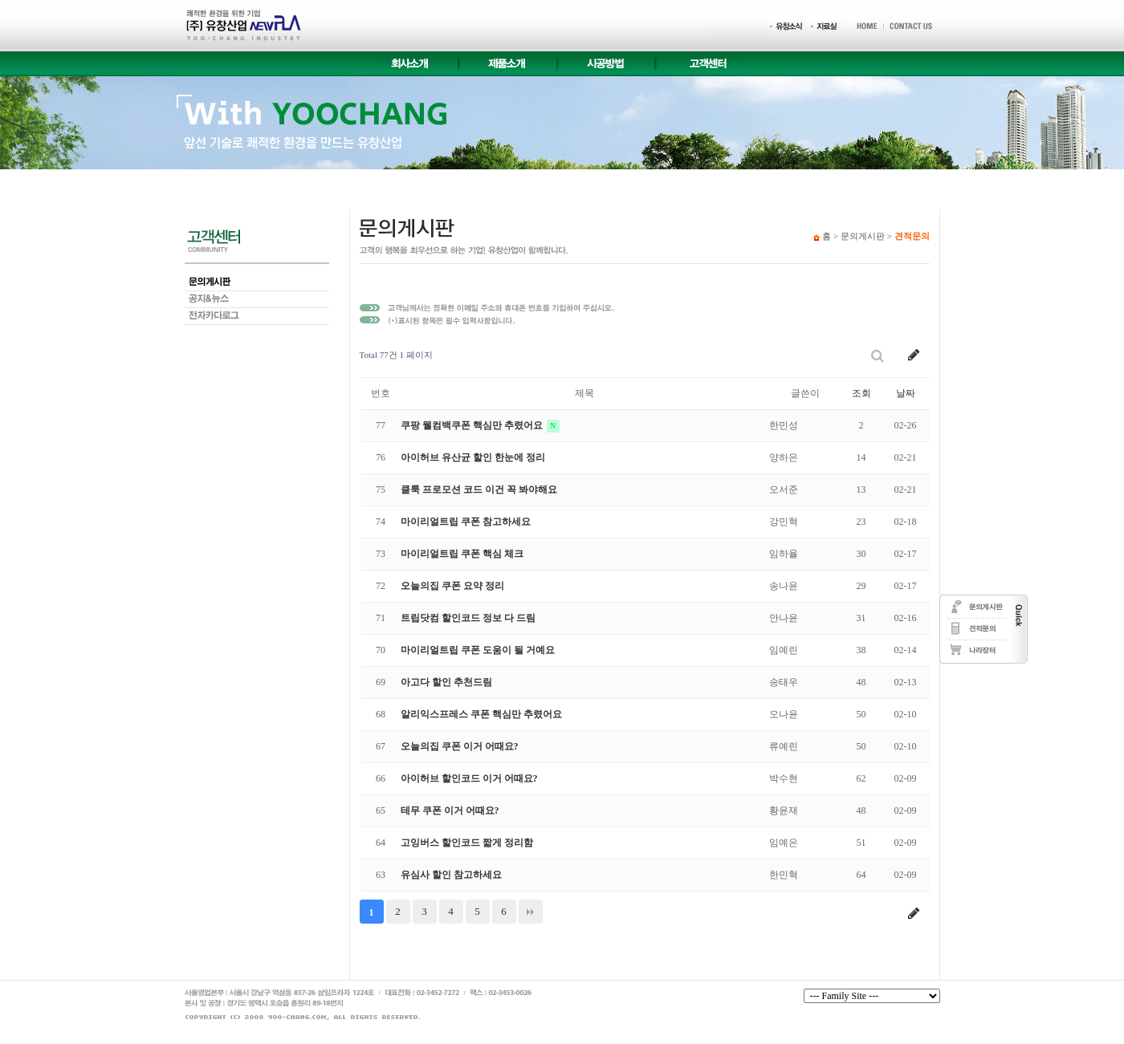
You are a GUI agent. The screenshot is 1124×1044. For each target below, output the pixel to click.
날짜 (905, 393)
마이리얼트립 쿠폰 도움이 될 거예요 (478, 650)
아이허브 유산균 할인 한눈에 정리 (473, 457)
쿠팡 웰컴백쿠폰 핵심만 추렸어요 (473, 425)
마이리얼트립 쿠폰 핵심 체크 (462, 553)
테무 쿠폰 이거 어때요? (450, 810)
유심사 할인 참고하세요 (451, 874)
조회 (861, 393)
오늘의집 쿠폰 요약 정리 (452, 585)
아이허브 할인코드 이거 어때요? (469, 778)
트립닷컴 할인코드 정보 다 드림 (468, 618)
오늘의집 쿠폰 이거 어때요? (460, 746)
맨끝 (531, 912)
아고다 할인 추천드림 (446, 682)
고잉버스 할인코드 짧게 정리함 (467, 842)
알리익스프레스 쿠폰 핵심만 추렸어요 (481, 714)
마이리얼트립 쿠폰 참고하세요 (466, 521)
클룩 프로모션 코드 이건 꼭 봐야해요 (479, 489)
